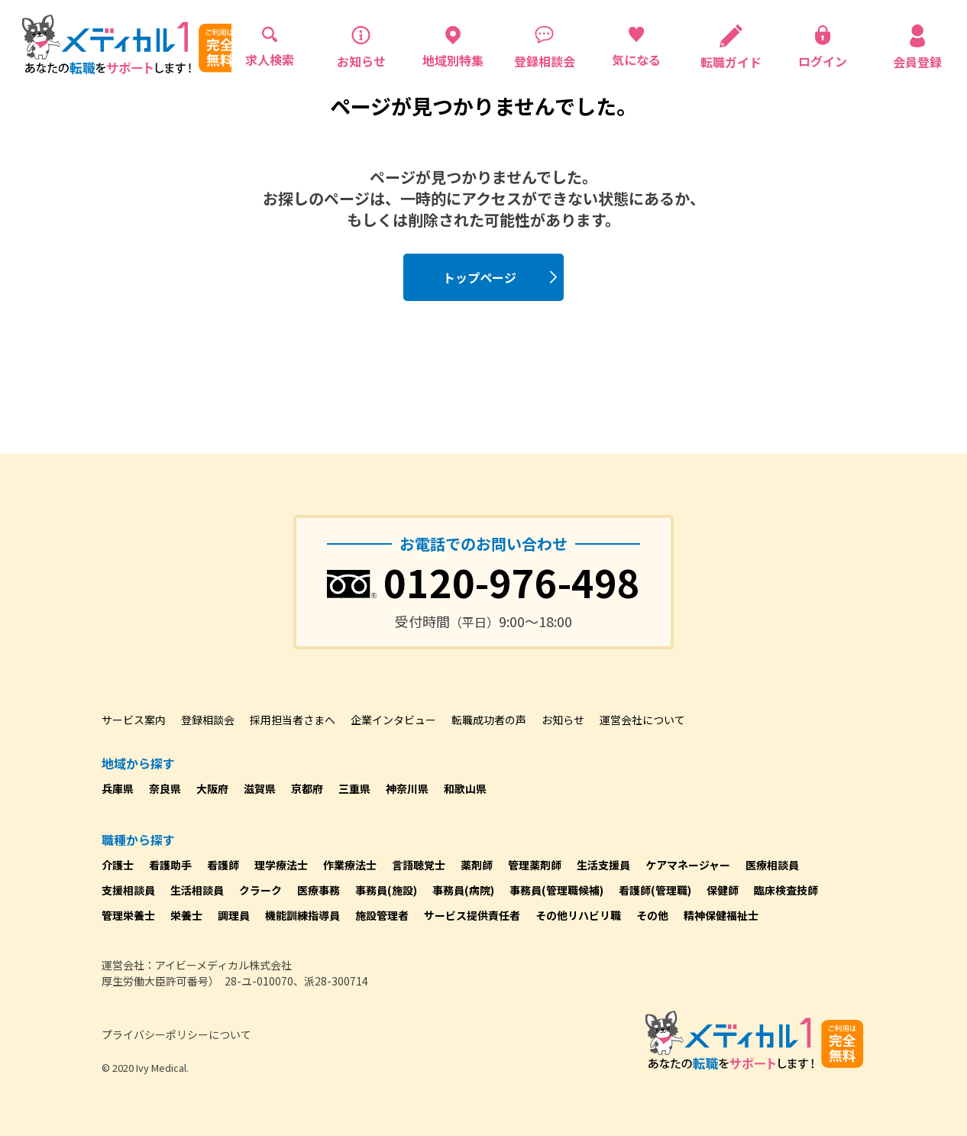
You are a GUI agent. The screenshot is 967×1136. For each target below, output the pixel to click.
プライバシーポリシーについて (176, 1034)
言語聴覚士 (418, 864)
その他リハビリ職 (578, 915)
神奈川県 (407, 788)
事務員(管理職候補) (556, 890)
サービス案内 (134, 719)
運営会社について (642, 719)
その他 (652, 915)
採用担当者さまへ (292, 719)
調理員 (234, 915)
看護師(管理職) (655, 890)
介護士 (118, 864)
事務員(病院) (463, 890)
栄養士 (186, 915)
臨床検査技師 (786, 890)
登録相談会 (207, 719)
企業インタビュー (393, 719)
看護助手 (170, 864)
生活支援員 (603, 864)
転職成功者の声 (488, 719)
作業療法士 (350, 864)
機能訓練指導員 (302, 915)
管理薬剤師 (534, 864)
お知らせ (563, 719)
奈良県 (165, 788)
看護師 (223, 864)
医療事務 (318, 890)
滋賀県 (260, 788)
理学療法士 (281, 864)
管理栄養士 (128, 915)
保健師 (723, 890)
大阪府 (212, 788)
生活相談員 (197, 890)
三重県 (354, 788)
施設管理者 (382, 915)
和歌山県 (465, 788)
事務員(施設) (386, 890)
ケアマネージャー (687, 864)
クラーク (260, 890)
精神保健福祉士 (721, 915)
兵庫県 (118, 788)
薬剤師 (477, 864)
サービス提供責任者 (472, 915)
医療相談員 (772, 864)
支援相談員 (128, 890)
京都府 (307, 788)
